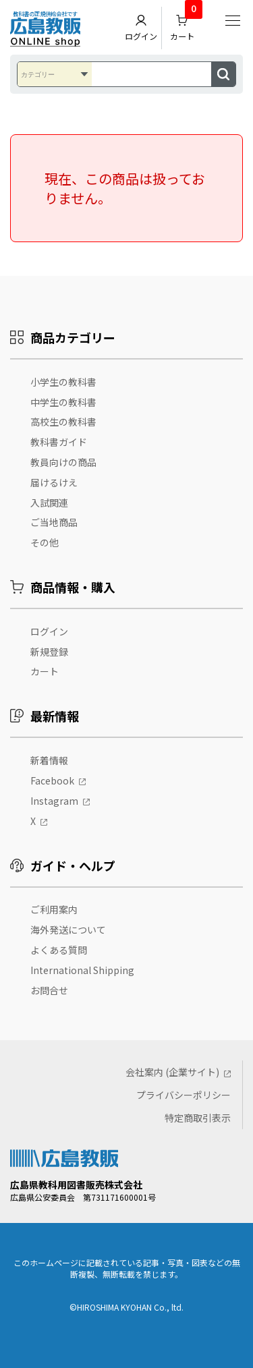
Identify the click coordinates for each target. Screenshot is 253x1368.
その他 (44, 542)
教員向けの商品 (63, 462)
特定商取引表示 (198, 1117)
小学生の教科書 (63, 382)
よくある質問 (58, 950)
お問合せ (49, 990)
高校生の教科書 (63, 421)
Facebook (52, 780)
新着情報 (49, 760)
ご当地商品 (54, 522)
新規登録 (49, 651)
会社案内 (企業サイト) (172, 1072)
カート (186, 24)
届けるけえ (54, 482)
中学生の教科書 (63, 402)
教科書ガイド (58, 442)
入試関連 (49, 502)
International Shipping (82, 970)
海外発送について (68, 929)
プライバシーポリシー (183, 1095)
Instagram (54, 800)
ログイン (141, 27)
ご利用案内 (54, 909)
